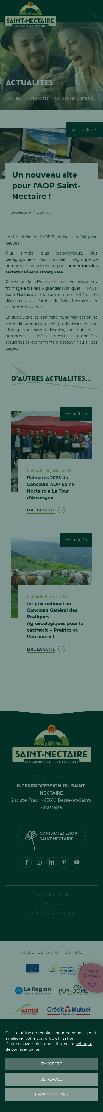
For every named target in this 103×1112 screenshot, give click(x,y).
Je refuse (51, 1079)
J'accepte (51, 1063)
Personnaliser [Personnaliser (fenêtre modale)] (51, 1094)
